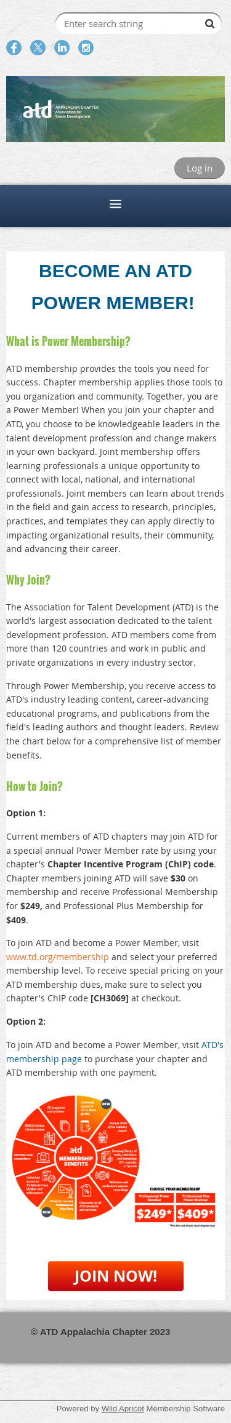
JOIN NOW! (116, 1276)
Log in (200, 168)
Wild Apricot (123, 1408)
